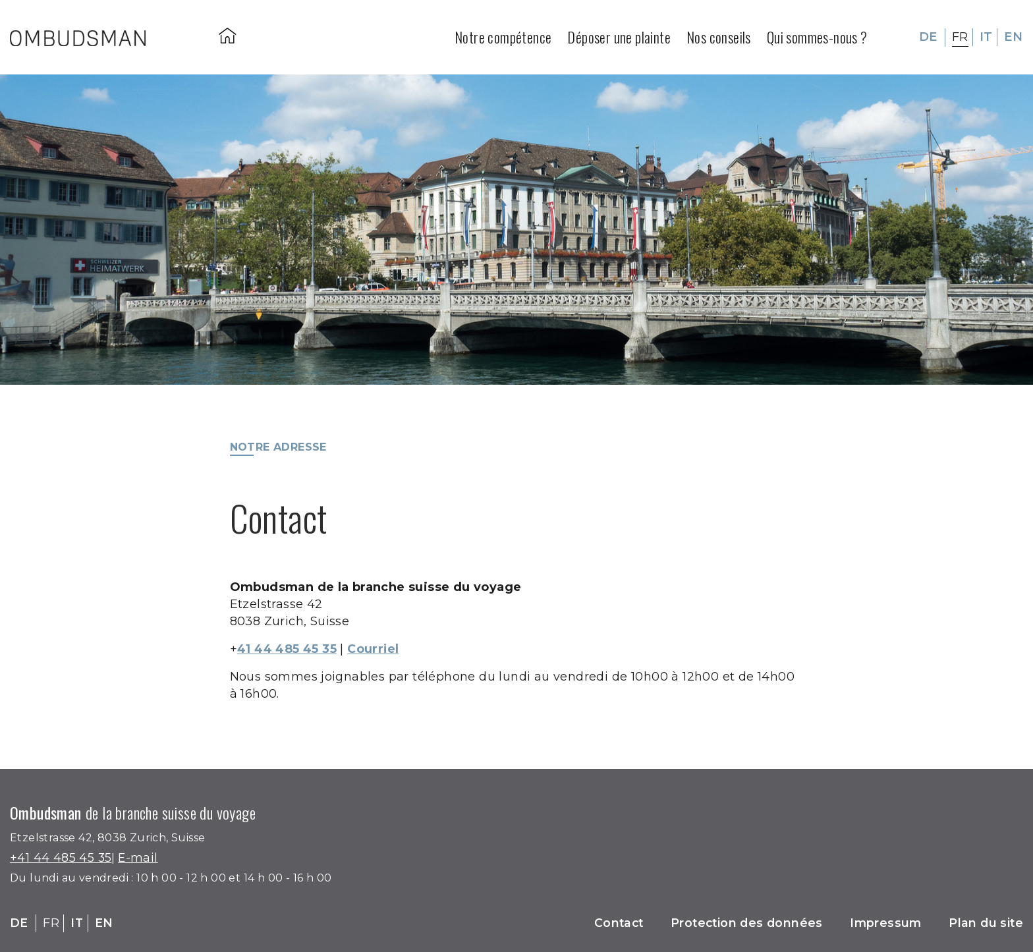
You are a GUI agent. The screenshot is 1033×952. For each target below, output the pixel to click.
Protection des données (742, 923)
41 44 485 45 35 (288, 649)
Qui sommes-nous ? (817, 36)
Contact (612, 923)
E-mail (139, 858)
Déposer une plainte (619, 36)
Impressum (883, 923)
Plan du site (985, 923)
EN (1013, 37)
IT (986, 37)
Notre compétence (503, 36)
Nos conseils (718, 36)
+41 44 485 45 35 (61, 858)
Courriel (376, 649)
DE (928, 37)
